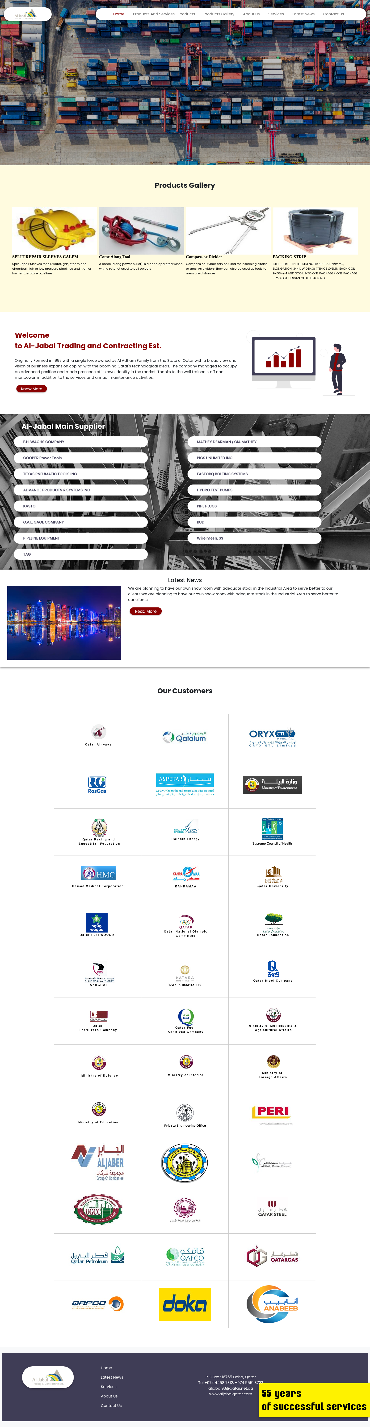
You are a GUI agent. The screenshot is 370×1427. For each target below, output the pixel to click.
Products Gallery (219, 14)
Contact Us (333, 14)
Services (276, 14)
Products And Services (154, 14)
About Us (251, 14)
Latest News (303, 14)
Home (119, 14)
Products (186, 14)
